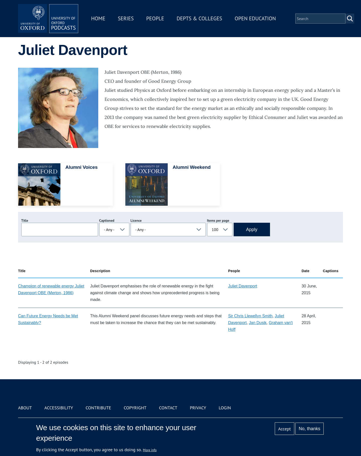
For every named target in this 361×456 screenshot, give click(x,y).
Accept (284, 429)
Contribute (98, 408)
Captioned (107, 220)
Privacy (198, 408)
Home (98, 18)
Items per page (218, 220)
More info (150, 450)
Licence (136, 220)
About (25, 408)
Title (24, 220)
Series (126, 18)
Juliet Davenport (242, 286)
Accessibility (58, 408)
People (155, 18)
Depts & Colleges (199, 18)
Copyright (135, 408)
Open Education (255, 18)
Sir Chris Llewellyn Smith (250, 316)
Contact (168, 408)
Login (225, 408)
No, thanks (309, 428)
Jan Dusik (257, 323)
